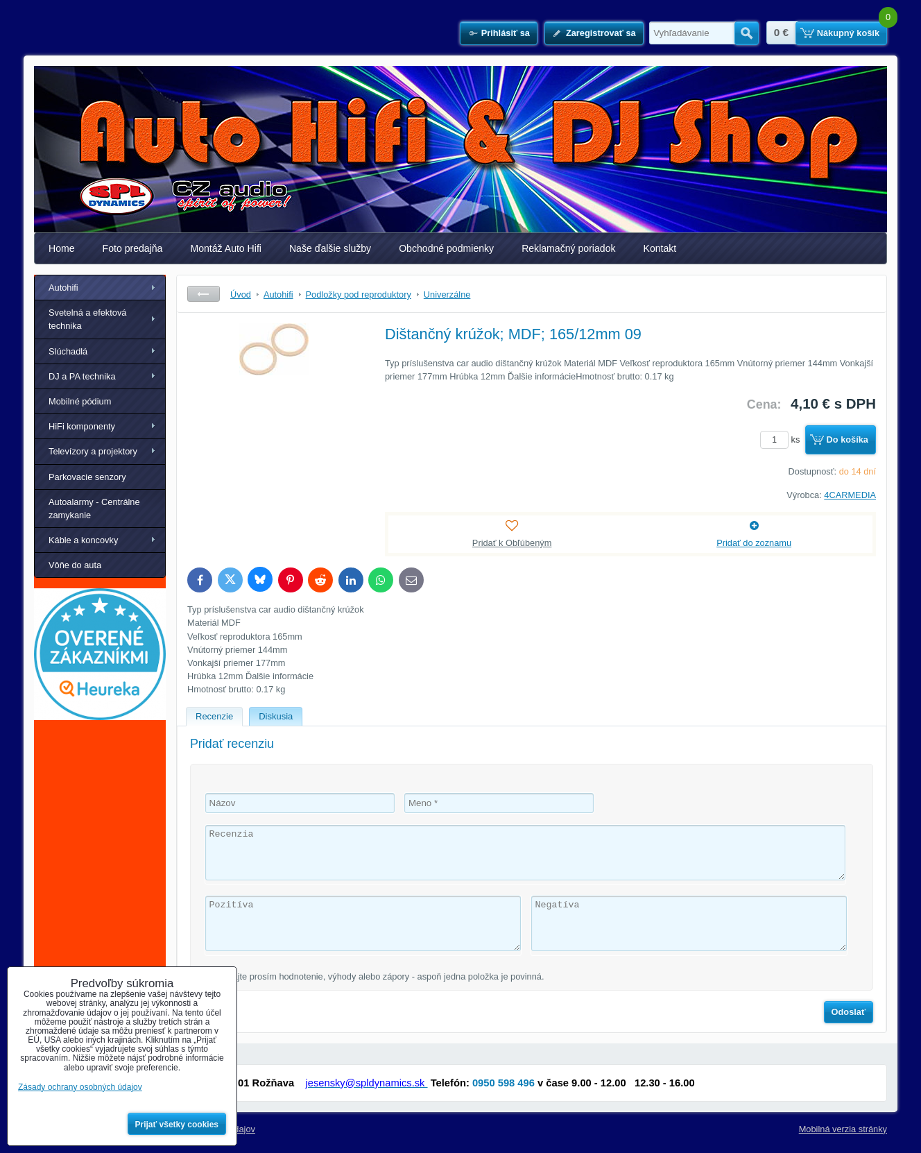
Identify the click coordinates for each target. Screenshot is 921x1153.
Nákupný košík (848, 33)
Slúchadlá (68, 351)
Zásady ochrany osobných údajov (80, 1087)
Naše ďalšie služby (330, 248)
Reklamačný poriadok (568, 248)
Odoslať (849, 1012)
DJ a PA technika (82, 376)
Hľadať (746, 33)
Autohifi (63, 287)
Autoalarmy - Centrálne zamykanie (94, 508)
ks (782, 439)
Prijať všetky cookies (177, 1124)
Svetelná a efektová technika (87, 319)
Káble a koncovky (83, 540)
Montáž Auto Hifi (225, 248)
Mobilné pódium (80, 401)
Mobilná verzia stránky (843, 1129)
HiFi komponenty (82, 426)
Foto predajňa (133, 248)
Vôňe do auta (75, 565)
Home (62, 248)
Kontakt (660, 248)
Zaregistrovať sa (601, 33)
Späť (203, 294)
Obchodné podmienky (446, 248)
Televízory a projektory (93, 451)
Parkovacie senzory (87, 477)
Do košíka (847, 439)
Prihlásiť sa (505, 33)
